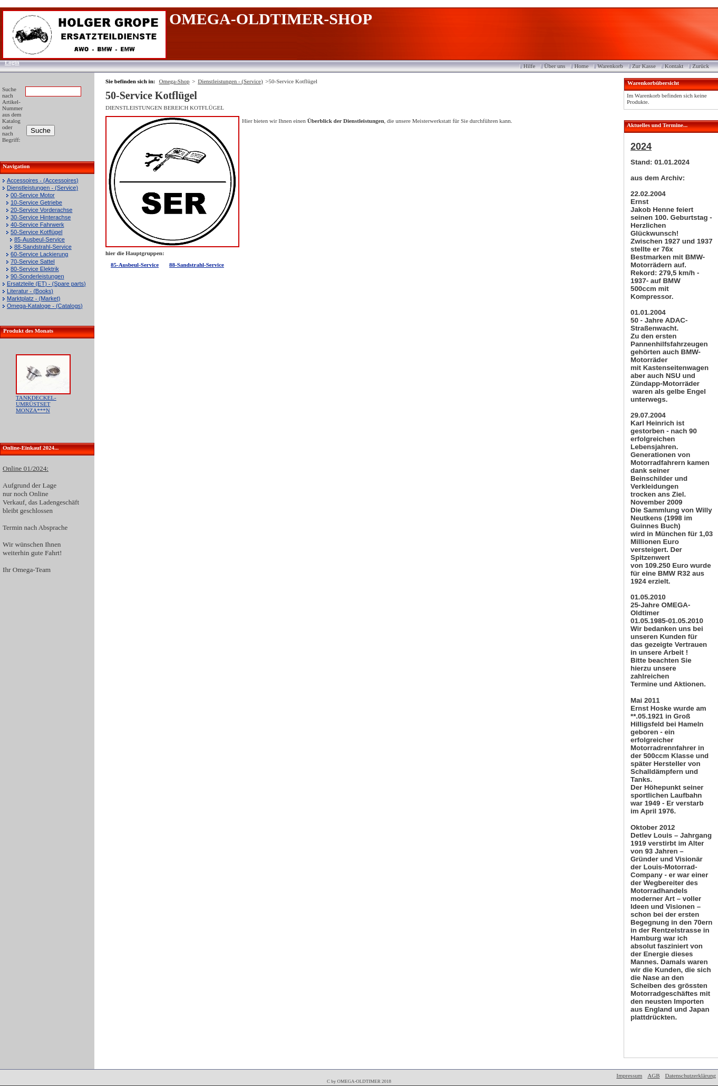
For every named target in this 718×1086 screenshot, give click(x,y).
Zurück (700, 66)
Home (581, 66)
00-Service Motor (33, 195)
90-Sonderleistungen (37, 276)
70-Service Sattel (33, 261)
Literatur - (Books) (30, 291)
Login (9, 62)
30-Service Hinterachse (41, 217)
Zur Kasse (644, 66)
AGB (653, 1075)
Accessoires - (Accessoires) (43, 180)
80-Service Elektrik (35, 269)
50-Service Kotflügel (36, 232)
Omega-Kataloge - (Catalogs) (45, 306)
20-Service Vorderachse (41, 210)
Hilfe (529, 66)
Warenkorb (610, 66)
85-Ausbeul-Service (39, 239)
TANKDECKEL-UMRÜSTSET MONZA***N (36, 403)
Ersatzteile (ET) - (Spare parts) (46, 283)
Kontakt (674, 66)
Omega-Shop (174, 81)
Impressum (629, 1075)
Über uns (554, 66)
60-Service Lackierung (39, 254)
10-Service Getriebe (36, 202)
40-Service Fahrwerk (37, 224)
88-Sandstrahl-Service (43, 247)
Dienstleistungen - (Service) (42, 188)
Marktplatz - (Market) (33, 298)
